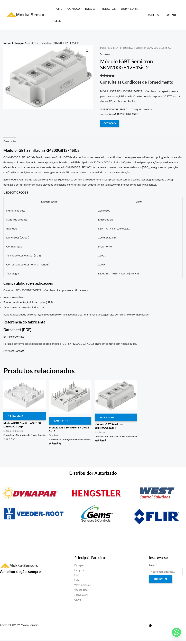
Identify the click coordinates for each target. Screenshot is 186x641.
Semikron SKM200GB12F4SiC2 (121, 113)
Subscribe (161, 579)
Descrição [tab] (9, 141)
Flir (76, 575)
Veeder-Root (81, 590)
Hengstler (106, 8)
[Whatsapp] (176, 632)
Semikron (113, 47)
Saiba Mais (15, 416)
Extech (78, 580)
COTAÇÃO (110, 123)
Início (6, 42)
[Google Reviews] (150, 626)
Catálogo (72, 8)
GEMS (57, 20)
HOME (57, 8)
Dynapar (89, 8)
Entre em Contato (13, 336)
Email (153, 565)
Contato (171, 15)
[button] (87, 51)
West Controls (82, 586)
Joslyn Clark (126, 8)
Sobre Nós (155, 15)
